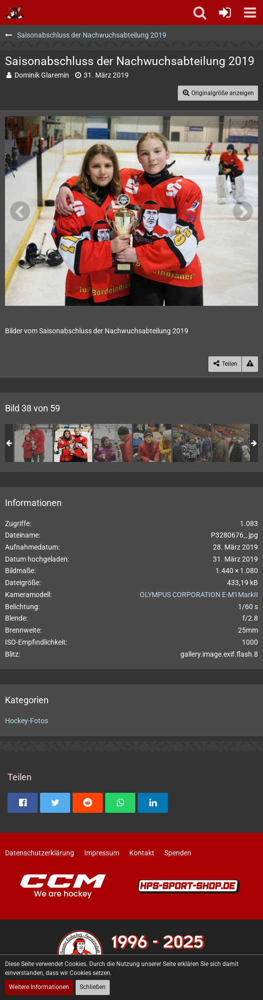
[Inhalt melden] (250, 364)
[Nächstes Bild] (243, 211)
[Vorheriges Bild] (20, 211)
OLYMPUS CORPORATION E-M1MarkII (199, 595)
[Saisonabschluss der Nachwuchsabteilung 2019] (34, 443)
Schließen (93, 986)
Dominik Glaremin (42, 75)
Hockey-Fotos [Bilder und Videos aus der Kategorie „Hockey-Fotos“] (26, 721)
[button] (250, 13)
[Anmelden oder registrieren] (225, 13)
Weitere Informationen (39, 986)
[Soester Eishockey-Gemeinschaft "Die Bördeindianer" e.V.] (15, 13)
